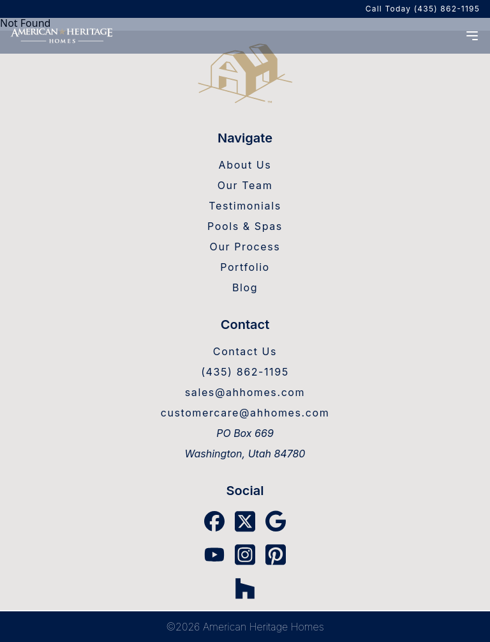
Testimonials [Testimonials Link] (245, 205)
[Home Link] (245, 75)
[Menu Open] (472, 35)
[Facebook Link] (214, 521)
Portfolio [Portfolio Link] (245, 267)
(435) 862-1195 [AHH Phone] (245, 371)
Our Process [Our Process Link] (245, 246)
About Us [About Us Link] (245, 164)
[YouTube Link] (214, 554)
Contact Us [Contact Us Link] (245, 351)
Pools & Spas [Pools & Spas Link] (245, 226)
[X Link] (245, 521)
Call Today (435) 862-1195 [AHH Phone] (423, 8)
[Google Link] (275, 521)
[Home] (61, 35)
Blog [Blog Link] (245, 287)
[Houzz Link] (245, 588)
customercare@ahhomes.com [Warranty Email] (245, 412)
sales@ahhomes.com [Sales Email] (245, 392)
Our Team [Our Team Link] (245, 185)
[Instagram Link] (245, 555)
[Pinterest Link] (275, 555)
